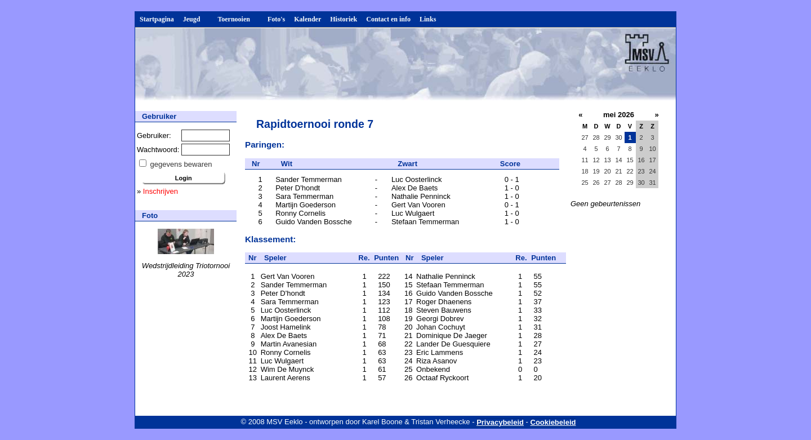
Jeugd (196, 19)
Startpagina (157, 19)
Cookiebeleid (553, 422)
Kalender (307, 19)
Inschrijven (160, 191)
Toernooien (238, 19)
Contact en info (388, 19)
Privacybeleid (500, 422)
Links (428, 19)
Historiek (343, 19)
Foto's (276, 19)
